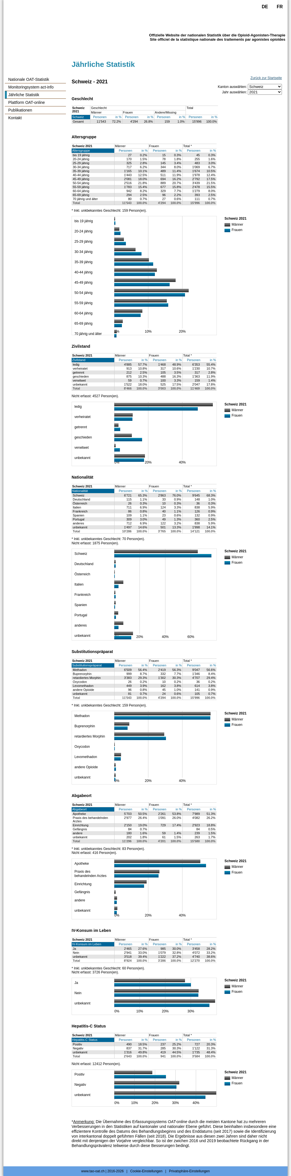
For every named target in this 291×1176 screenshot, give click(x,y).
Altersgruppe (81, 150)
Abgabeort (79, 809)
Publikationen (20, 110)
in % (118, 117)
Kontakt (15, 118)
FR (280, 6)
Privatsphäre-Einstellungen (189, 1171)
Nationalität (80, 491)
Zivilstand (78, 360)
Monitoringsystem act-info (31, 87)
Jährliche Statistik (23, 94)
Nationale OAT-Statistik (28, 79)
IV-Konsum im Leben (86, 944)
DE (265, 6)
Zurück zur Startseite (266, 78)
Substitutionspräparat (87, 665)
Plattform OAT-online (26, 102)
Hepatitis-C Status (84, 1039)
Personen (100, 117)
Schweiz (78, 117)
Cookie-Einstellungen (146, 1171)
